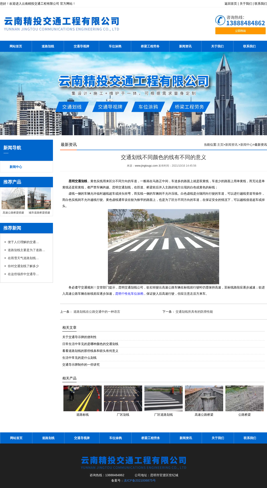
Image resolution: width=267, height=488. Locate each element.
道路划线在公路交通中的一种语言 (96, 311)
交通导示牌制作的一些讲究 (81, 364)
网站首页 (16, 46)
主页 (220, 144)
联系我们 (249, 46)
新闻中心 (16, 167)
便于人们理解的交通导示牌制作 (23, 242)
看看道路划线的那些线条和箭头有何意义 (90, 350)
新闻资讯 (185, 46)
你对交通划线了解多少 (23, 266)
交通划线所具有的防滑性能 (194, 311)
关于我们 (217, 46)
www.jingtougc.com (146, 165)
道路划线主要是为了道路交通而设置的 (28, 250)
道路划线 (48, 46)
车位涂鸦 (115, 46)
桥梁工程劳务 (150, 46)
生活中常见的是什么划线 (79, 357)
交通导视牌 (81, 46)
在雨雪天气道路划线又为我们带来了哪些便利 (23, 258)
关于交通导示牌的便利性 (79, 337)
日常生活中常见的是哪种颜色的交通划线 (90, 343)
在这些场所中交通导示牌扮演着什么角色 (23, 274)
